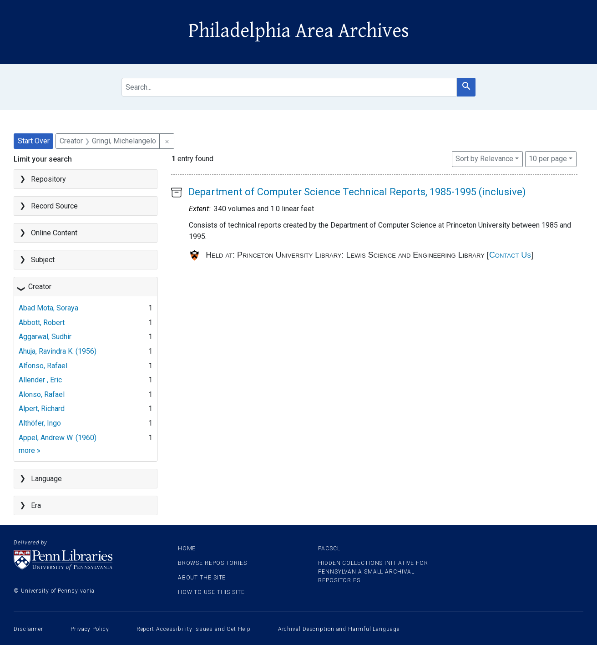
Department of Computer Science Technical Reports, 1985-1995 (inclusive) (357, 192)
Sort (484, 158)
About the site (202, 577)
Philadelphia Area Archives (298, 31)
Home (187, 548)
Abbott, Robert (42, 322)
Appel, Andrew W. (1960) (57, 437)
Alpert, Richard (42, 408)
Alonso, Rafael (42, 394)
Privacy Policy (90, 629)
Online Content (54, 233)
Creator (39, 286)
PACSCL (329, 548)
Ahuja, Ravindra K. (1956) (57, 351)
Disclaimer (28, 629)
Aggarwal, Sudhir (45, 336)
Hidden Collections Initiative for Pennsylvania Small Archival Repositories (373, 572)
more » (29, 450)
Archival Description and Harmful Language (339, 629)
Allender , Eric (40, 380)
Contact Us (510, 254)
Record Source (54, 206)
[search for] (289, 87)
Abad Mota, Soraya (48, 308)
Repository (48, 179)
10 (548, 158)
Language (46, 478)
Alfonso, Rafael (43, 365)
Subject (43, 259)
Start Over (34, 141)
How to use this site (211, 592)
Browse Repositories (212, 563)
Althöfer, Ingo (40, 423)
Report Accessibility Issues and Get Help (194, 629)
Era (36, 505)
